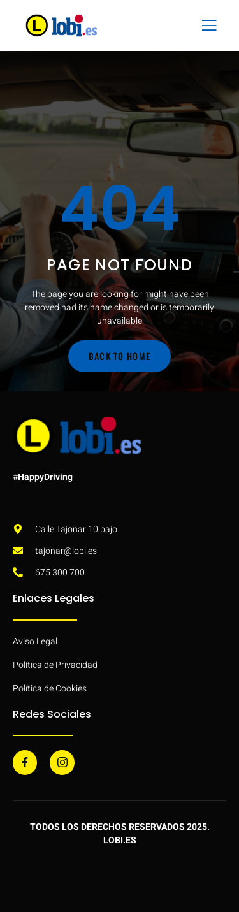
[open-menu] (206, 25)
